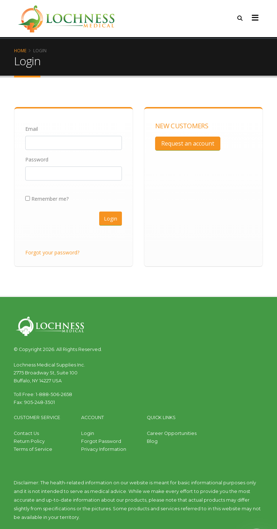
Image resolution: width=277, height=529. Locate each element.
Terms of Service (33, 449)
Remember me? (47, 198)
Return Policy (29, 441)
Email (31, 128)
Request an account (187, 143)
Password (36, 159)
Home (20, 50)
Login (110, 218)
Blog (152, 441)
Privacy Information (103, 449)
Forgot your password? (52, 252)
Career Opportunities (172, 433)
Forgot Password (101, 441)
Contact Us (26, 433)
